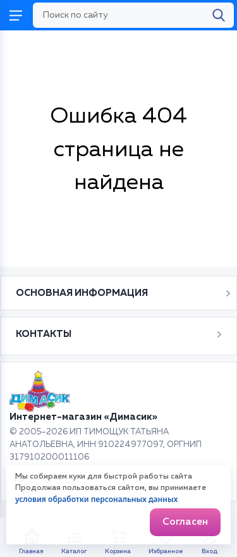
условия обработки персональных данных (96, 499)
